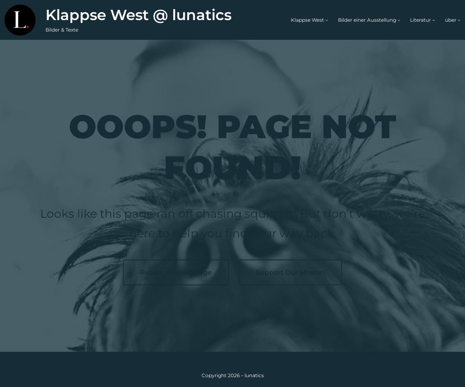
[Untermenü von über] (459, 19)
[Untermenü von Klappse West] (326, 19)
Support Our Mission (290, 272)
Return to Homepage (176, 272)
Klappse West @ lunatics (138, 15)
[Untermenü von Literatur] (433, 19)
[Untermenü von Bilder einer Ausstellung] (398, 19)
